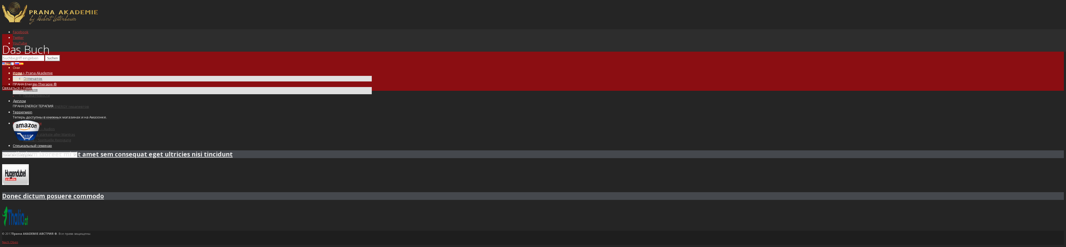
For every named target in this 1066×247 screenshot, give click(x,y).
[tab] (533, 154)
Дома (17, 73)
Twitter (18, 37)
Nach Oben (10, 242)
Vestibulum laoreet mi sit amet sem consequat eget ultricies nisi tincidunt (117, 154)
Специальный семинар (32, 145)
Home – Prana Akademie (33, 73)
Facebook (21, 32)
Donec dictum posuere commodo (53, 196)
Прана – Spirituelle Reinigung (47, 140)
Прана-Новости (36, 95)
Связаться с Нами (17, 87)
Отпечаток (32, 78)
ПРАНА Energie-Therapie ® (35, 84)
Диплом (19, 100)
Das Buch (20, 78)
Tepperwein (22, 112)
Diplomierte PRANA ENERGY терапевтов (56, 106)
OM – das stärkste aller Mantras (49, 134)
